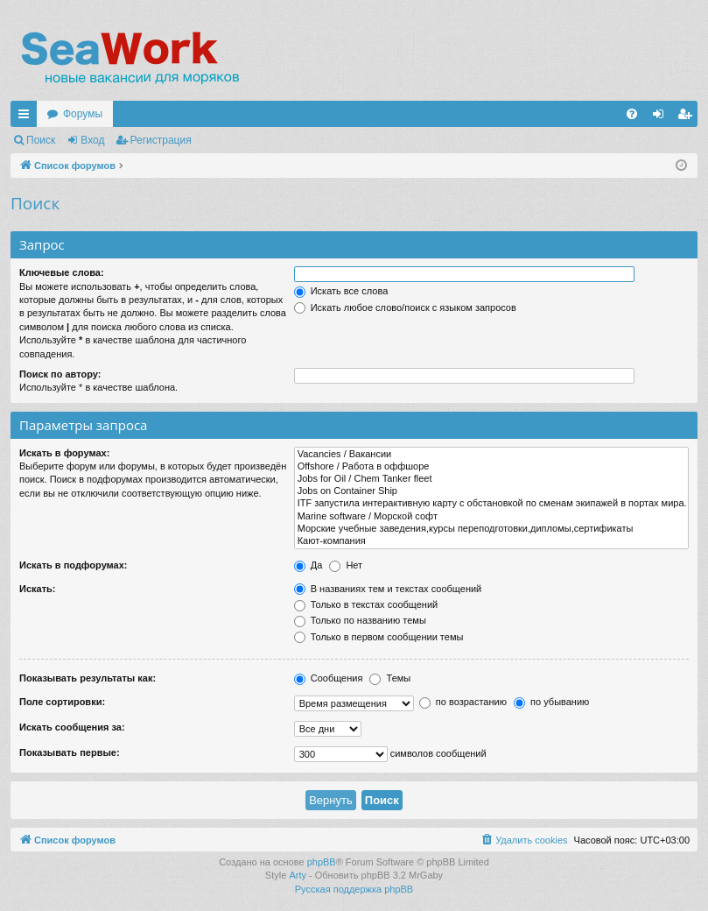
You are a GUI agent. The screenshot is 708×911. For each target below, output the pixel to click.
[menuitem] (632, 114)
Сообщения (328, 678)
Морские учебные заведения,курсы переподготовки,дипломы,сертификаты (491, 529)
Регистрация (161, 140)
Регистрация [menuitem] (687, 117)
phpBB (321, 862)
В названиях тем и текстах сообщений (388, 588)
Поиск (40, 140)
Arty (297, 875)
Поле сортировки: (62, 701)
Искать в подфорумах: (73, 565)
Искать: (37, 588)
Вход (92, 140)
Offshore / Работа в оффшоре (491, 467)
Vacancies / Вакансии (491, 454)
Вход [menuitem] (662, 117)
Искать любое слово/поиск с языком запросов (405, 307)
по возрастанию (463, 701)
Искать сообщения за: (72, 727)
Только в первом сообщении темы (379, 637)
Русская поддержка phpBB (354, 889)
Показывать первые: (69, 752)
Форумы (82, 114)
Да (308, 565)
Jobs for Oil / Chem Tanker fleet (491, 479)
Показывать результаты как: (87, 678)
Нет (345, 565)
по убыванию (551, 701)
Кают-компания (491, 541)
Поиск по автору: (60, 374)
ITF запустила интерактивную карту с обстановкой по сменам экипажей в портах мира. (491, 504)
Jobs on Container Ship (491, 491)
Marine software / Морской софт (491, 517)
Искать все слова (341, 291)
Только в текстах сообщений (366, 604)
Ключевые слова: (61, 272)
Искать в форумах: (64, 453)
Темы (389, 678)
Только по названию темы (360, 620)
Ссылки (27, 117)
